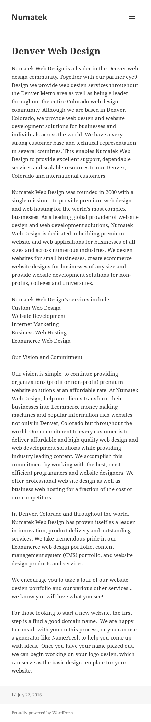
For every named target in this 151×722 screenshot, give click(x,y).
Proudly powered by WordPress (42, 713)
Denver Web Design (56, 51)
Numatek (29, 17)
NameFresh (66, 637)
